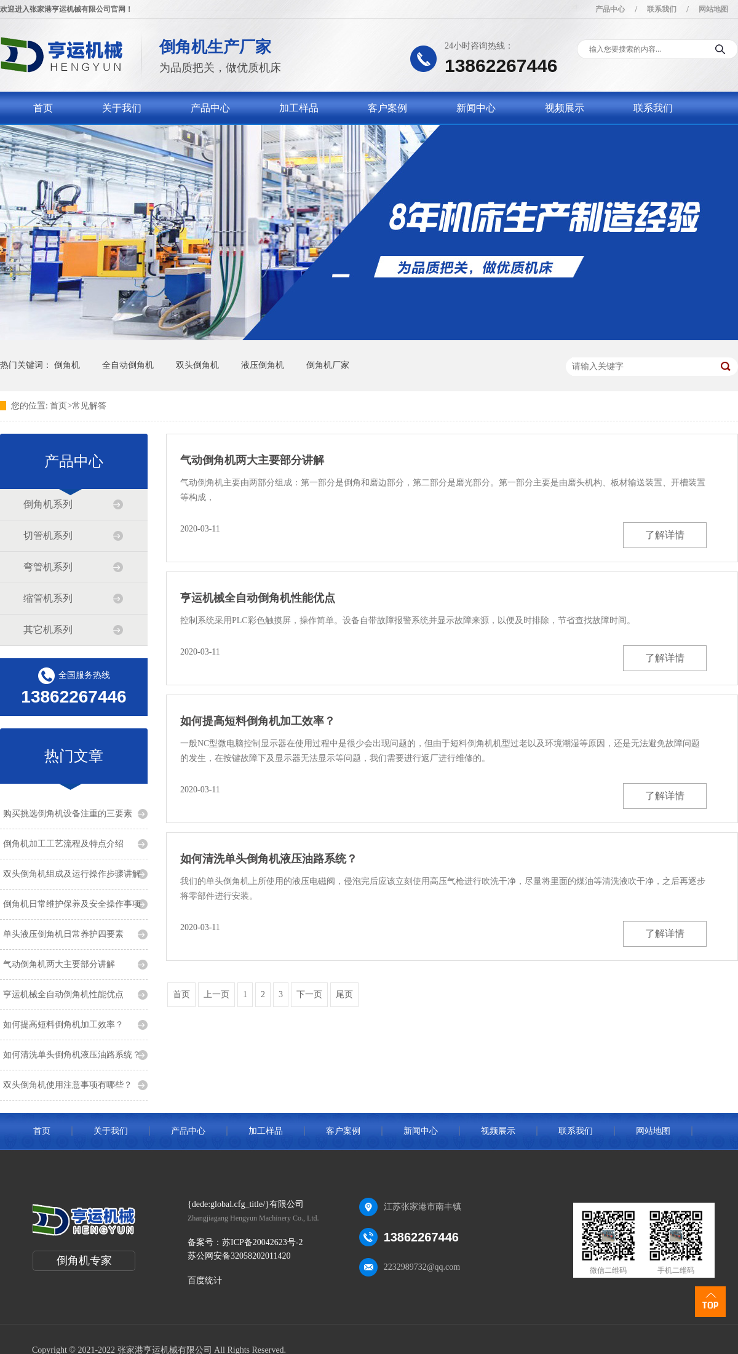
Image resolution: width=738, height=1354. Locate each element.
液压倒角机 (262, 365)
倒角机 (67, 365)
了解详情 (664, 535)
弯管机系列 (48, 567)
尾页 (344, 994)
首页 (43, 108)
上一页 (216, 994)
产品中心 (610, 9)
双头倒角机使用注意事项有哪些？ (67, 1084)
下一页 (309, 994)
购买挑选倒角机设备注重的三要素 (67, 813)
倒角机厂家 (327, 365)
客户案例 (387, 108)
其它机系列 (48, 629)
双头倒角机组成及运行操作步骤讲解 (72, 873)
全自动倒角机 (128, 365)
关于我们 (121, 108)
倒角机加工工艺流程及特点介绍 (63, 843)
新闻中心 (476, 108)
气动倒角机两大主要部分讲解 (59, 964)
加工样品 (299, 108)
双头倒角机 (197, 365)
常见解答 (89, 405)
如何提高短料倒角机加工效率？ (63, 1024)
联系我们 (661, 9)
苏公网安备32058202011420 (239, 1255)
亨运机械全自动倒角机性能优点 (63, 994)
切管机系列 (48, 535)
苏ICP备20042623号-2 (262, 1242)
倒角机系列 (48, 504)
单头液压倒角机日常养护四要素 (63, 934)
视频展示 (564, 108)
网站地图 (713, 9)
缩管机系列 (48, 598)
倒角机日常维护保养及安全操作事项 (72, 904)
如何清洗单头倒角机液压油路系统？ (72, 1054)
